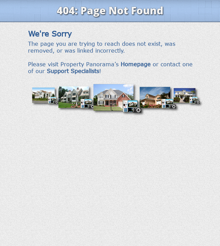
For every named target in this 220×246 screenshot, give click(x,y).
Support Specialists (73, 71)
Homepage (136, 64)
